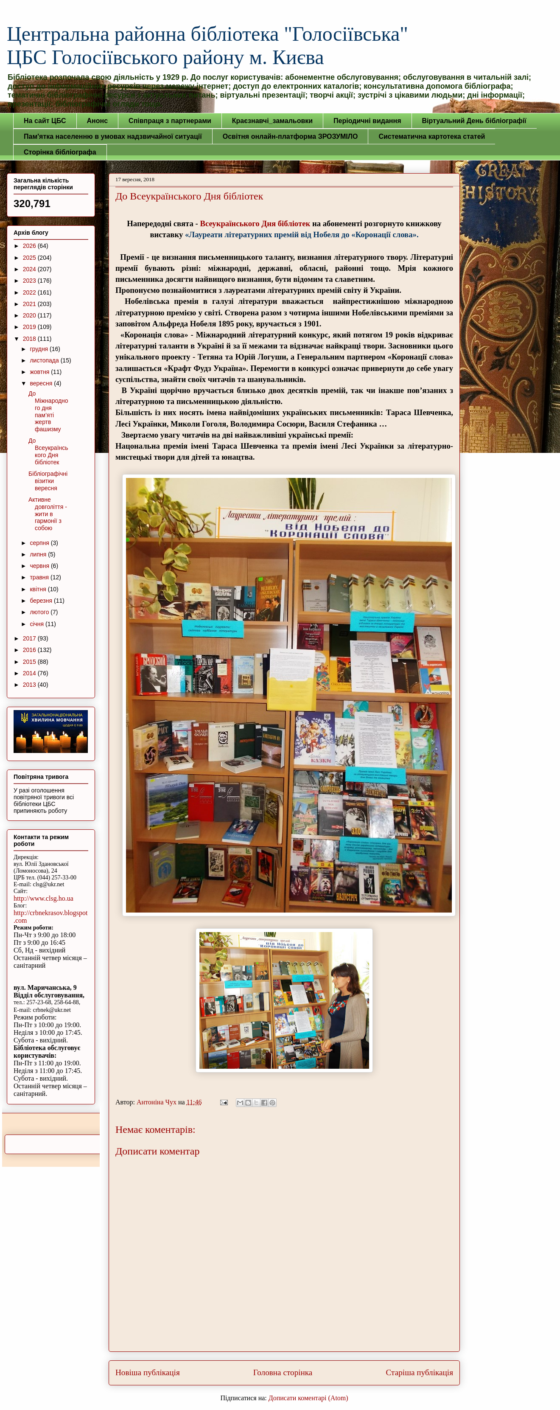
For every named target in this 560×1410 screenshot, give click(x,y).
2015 (30, 661)
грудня (40, 348)
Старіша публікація (419, 1372)
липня (39, 554)
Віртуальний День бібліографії (474, 120)
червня (40, 565)
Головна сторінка (283, 1372)
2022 (30, 292)
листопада (45, 360)
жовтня (40, 371)
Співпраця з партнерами (170, 120)
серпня (40, 542)
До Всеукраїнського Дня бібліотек (48, 451)
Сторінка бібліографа (60, 152)
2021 (30, 304)
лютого (40, 612)
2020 (30, 315)
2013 (30, 684)
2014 (30, 673)
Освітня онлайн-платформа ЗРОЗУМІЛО (290, 136)
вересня (42, 383)
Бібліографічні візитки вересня (47, 481)
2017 (30, 638)
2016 (30, 649)
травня (40, 577)
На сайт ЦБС (45, 120)
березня (42, 600)
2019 (30, 326)
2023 (30, 280)
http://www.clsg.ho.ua (43, 898)
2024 (30, 269)
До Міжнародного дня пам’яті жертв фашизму (48, 411)
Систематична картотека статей (431, 136)
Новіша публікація (147, 1372)
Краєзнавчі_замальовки (272, 120)
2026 (30, 245)
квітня (39, 589)
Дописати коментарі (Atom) (308, 1398)
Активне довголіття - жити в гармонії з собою (47, 513)
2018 (30, 338)
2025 (30, 257)
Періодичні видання (367, 120)
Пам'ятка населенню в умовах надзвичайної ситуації (113, 136)
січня (37, 624)
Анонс (97, 120)
